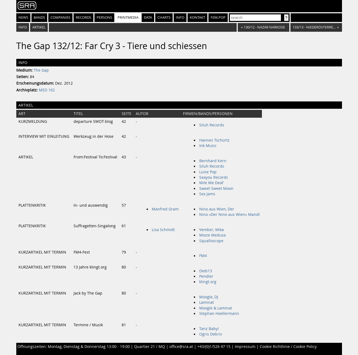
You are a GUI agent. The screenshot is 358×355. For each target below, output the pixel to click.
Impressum (245, 346)
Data (148, 17)
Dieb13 (205, 270)
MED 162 (47, 90)
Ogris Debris (210, 334)
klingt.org (207, 281)
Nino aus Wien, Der (216, 209)
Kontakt (197, 17)
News (23, 17)
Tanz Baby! (209, 328)
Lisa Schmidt (163, 229)
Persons (104, 17)
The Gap (41, 70)
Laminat (206, 302)
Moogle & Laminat (215, 308)
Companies (60, 17)
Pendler (206, 276)
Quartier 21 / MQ (149, 346)
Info (180, 17)
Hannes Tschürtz (214, 140)
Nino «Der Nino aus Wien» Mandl (229, 214)
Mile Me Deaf (211, 182)
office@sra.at (181, 346)
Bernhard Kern (212, 160)
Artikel (39, 27)
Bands (39, 17)
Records (83, 17)
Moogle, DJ (208, 297)
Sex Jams (207, 193)
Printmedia (128, 17)
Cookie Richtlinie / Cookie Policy (288, 346)
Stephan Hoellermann (219, 313)
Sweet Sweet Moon (216, 188)
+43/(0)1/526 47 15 (213, 346)
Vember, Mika (211, 229)
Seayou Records (213, 177)
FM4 (203, 255)
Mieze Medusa (212, 235)
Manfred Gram (165, 209)
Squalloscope (211, 240)
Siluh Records (211, 125)
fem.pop (218, 17)
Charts (163, 17)
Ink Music (208, 145)
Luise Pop (208, 171)
